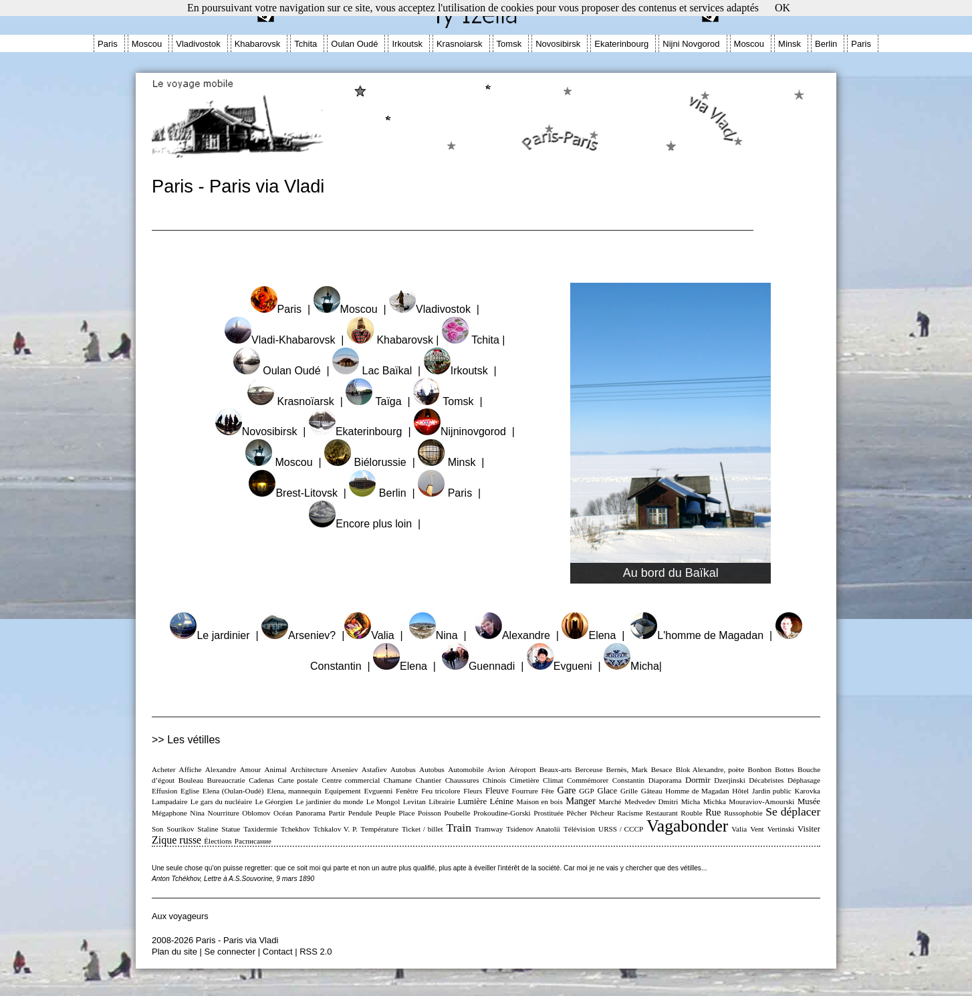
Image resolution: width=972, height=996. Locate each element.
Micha (691, 801)
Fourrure (525, 791)
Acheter (163, 769)
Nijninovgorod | (464, 431)
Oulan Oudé (354, 44)
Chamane (398, 780)
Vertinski (780, 829)
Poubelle (457, 813)
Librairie (442, 801)
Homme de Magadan (697, 791)
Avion (496, 769)
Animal (275, 769)
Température (379, 829)
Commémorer (587, 780)
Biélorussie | (369, 462)
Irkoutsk (407, 44)
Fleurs (472, 791)
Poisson (429, 813)
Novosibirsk (557, 44)
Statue (230, 829)
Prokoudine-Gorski (502, 813)
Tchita (305, 44)
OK (782, 7)
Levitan (414, 801)
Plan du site (174, 952)
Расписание (253, 841)
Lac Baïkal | (376, 370)
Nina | (438, 635)
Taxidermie (260, 829)
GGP (586, 791)
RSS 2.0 (315, 952)
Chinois (494, 780)
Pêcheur (602, 813)
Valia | (373, 635)
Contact (278, 952)
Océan (283, 813)
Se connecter (230, 952)
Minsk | (451, 462)
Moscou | (350, 309)
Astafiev (374, 769)
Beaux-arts (555, 769)
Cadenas (261, 780)
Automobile (465, 769)
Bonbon (759, 769)
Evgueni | (564, 666)
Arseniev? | (302, 635)
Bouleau (190, 780)
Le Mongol (383, 801)
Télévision (579, 829)
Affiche (190, 769)
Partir (336, 813)
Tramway (489, 829)
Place (406, 813)
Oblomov (256, 813)
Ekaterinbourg (621, 44)
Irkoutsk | (460, 370)
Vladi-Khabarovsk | (284, 340)
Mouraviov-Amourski (761, 801)
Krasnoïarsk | (295, 401)
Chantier (429, 780)
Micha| (633, 666)
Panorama (310, 813)
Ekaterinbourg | (360, 431)
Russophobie (743, 813)
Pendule (360, 813)
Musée (809, 801)
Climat (553, 780)
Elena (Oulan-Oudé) (233, 791)
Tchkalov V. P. (336, 829)
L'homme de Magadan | (701, 635)
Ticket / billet (422, 829)
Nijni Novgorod (690, 44)
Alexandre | (517, 635)
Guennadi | (484, 666)
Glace (607, 790)
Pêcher (576, 813)
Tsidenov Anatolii (533, 829)
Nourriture (223, 813)
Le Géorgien (274, 801)
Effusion (164, 791)
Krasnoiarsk (460, 44)
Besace (662, 769)
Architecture (309, 769)
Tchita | (473, 340)
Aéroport (522, 769)
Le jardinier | (214, 635)
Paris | (281, 309)
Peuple (385, 813)
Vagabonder (687, 826)
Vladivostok (198, 44)
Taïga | (378, 401)
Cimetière (524, 780)
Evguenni (378, 791)
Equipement (343, 791)
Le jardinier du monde (329, 801)
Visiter (809, 829)
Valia (739, 829)
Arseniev (344, 769)
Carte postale (298, 780)
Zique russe (176, 840)
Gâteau (651, 791)
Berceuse (588, 769)
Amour (250, 769)
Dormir (698, 780)
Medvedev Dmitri (651, 801)
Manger (581, 800)
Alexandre (221, 769)
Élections (218, 841)
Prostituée (548, 813)
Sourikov (180, 829)
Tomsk (509, 44)
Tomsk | (447, 401)
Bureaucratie (226, 780)
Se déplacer (792, 811)
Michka (714, 801)
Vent (757, 829)
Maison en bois (540, 801)
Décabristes (766, 780)
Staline (207, 829)
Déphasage (803, 780)
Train (459, 827)
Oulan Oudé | (281, 370)
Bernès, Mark (627, 769)
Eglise (189, 791)
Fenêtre (407, 791)
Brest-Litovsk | (297, 493)
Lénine (502, 801)
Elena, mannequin (294, 791)
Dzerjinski (729, 780)
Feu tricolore (440, 791)
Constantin (628, 780)
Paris (108, 44)
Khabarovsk (258, 44)
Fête (547, 791)
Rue (713, 812)
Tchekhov (295, 829)
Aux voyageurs (180, 916)
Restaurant (662, 813)
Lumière (472, 801)
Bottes (784, 769)
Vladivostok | (434, 309)
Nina (197, 813)
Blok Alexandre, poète (710, 769)
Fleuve (497, 790)
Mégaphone (169, 813)
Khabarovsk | (393, 340)
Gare (567, 790)
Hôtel (740, 791)
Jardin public (772, 791)
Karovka (808, 791)
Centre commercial (351, 780)
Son (157, 829)
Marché (609, 801)
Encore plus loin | (364, 523)
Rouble (691, 813)
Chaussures (462, 780)
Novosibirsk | (260, 431)
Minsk (789, 44)
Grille (629, 791)
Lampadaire (169, 801)
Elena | (593, 635)
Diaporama (665, 780)
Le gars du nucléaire (221, 801)
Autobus (403, 769)
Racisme (630, 813)
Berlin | (381, 493)
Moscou (147, 44)
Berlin (826, 44)
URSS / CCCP (620, 829)
